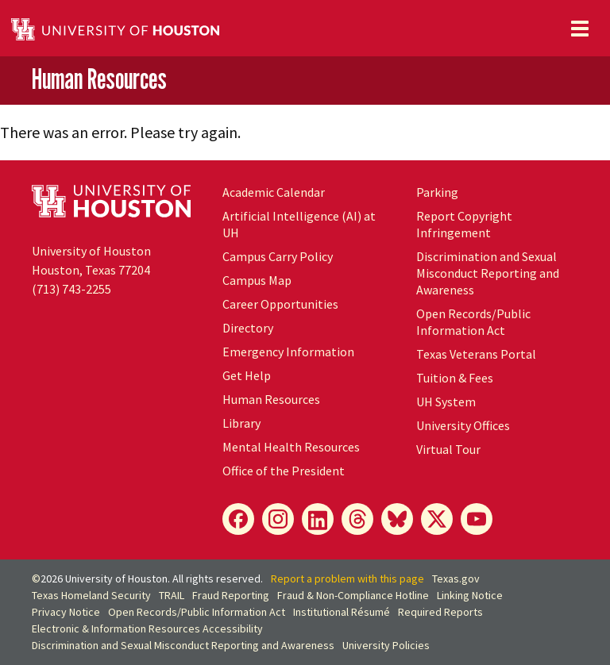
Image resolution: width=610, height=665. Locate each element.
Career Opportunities (280, 304)
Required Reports (440, 612)
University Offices (463, 425)
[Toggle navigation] (579, 28)
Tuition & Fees (454, 378)
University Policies (386, 645)
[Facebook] (238, 519)
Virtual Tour (448, 449)
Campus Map (256, 280)
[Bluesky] (397, 519)
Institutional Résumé (341, 612)
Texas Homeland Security (91, 595)
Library (241, 423)
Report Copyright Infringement (464, 224)
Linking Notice (470, 595)
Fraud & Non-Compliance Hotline (353, 595)
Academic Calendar (273, 192)
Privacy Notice (66, 612)
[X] (437, 519)
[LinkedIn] (318, 519)
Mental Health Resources (291, 447)
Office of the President (283, 471)
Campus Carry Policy (277, 256)
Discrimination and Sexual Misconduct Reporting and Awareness (487, 273)
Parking (437, 192)
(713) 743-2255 (71, 289)
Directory (247, 328)
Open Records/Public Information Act (473, 322)
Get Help (246, 375)
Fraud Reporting (230, 595)
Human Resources (99, 79)
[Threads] (357, 519)
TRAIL (171, 595)
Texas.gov (456, 578)
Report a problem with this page (347, 578)
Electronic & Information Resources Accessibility (147, 628)
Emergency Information (288, 351)
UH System (446, 401)
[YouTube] (476, 519)
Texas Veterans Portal (476, 354)
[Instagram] (278, 519)
